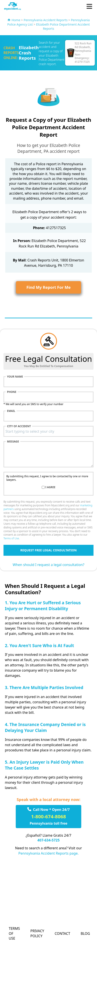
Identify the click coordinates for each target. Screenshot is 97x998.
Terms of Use (11, 538)
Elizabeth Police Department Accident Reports (63, 26)
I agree (50, 487)
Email (11, 411)
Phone (11, 392)
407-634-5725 (48, 840)
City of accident (19, 426)
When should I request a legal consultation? (48, 564)
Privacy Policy (37, 933)
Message (13, 441)
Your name (15, 376)
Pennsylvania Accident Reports (46, 20)
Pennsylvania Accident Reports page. (48, 853)
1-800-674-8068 (48, 816)
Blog (85, 933)
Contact (62, 933)
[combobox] (48, 431)
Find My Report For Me (48, 287)
